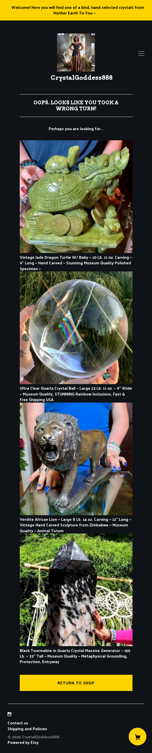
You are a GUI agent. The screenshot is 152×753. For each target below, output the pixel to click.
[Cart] (137, 736)
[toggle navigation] (141, 53)
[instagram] (9, 714)
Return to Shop (76, 682)
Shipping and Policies (27, 728)
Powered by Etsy (23, 742)
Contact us (18, 723)
